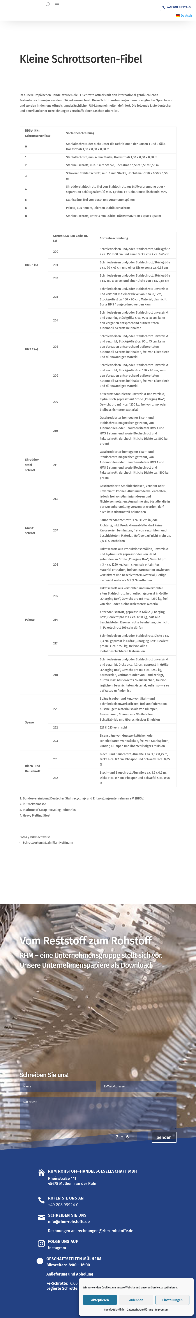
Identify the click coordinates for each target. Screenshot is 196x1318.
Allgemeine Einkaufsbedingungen (57, 988)
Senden (164, 1120)
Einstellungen (172, 1300)
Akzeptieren (100, 1300)
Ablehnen (136, 1300)
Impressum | (39, 1306)
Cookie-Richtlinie (114, 1309)
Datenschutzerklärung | (67, 1306)
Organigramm (37, 969)
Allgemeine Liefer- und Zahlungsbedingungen (69, 1013)
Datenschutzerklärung (140, 1309)
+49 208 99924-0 (178, 7)
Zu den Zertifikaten (43, 1032)
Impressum (161, 1309)
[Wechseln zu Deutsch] (183, 16)
